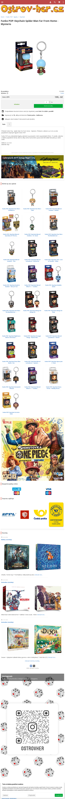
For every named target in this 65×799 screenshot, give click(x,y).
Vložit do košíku (48, 106)
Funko (62, 93)
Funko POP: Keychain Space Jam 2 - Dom (54, 362)
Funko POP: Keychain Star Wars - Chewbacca (11, 209)
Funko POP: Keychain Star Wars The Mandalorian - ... (53, 235)
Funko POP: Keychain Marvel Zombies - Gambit (54, 209)
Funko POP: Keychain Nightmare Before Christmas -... (11, 336)
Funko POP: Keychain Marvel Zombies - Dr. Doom (32, 235)
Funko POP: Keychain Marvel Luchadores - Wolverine (32, 260)
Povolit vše (59, 795)
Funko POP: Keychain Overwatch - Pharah (11, 387)
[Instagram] (32, 727)
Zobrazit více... (39, 575)
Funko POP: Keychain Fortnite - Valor (11, 413)
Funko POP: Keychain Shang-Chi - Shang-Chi (32, 311)
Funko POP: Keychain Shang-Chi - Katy (53, 311)
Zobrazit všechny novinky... (32, 661)
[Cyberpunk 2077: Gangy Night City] (32, 167)
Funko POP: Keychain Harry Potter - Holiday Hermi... (53, 387)
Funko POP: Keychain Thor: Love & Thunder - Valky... (54, 260)
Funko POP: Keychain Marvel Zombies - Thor (11, 260)
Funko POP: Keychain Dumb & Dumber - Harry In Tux (11, 285)
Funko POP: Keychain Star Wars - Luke (32, 209)
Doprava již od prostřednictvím (24, 115)
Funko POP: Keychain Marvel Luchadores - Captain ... (32, 362)
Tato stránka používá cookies (12, 784)
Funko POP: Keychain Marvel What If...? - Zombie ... (32, 285)
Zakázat (5, 795)
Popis (3, 124)
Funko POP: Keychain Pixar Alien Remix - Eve (11, 362)
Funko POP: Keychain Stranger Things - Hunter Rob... (32, 336)
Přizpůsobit (31, 795)
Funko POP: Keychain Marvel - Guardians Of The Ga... (11, 235)
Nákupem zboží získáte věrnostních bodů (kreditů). (20, 119)
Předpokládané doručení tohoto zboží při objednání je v (29, 111)
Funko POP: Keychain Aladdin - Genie (53, 285)
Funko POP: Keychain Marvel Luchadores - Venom (54, 336)
